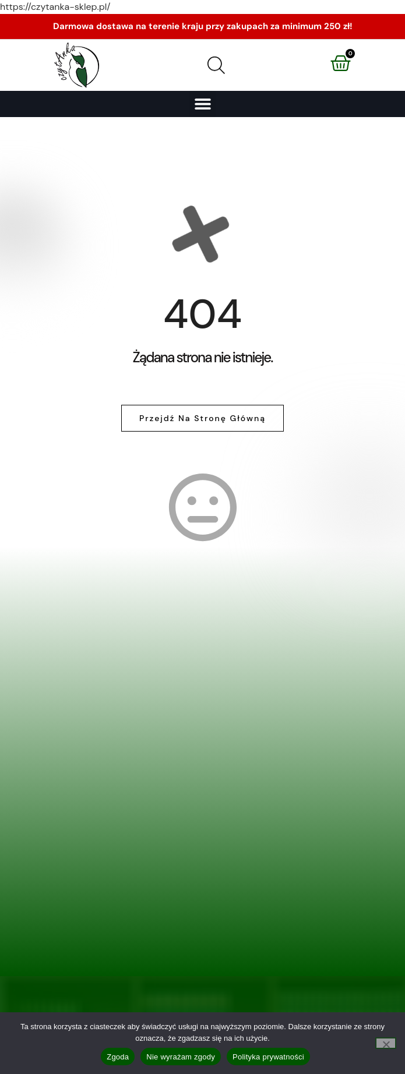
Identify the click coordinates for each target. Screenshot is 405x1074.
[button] (202, 104)
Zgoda (118, 1056)
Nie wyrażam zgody (180, 1056)
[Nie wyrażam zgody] (385, 1043)
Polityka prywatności (268, 1056)
